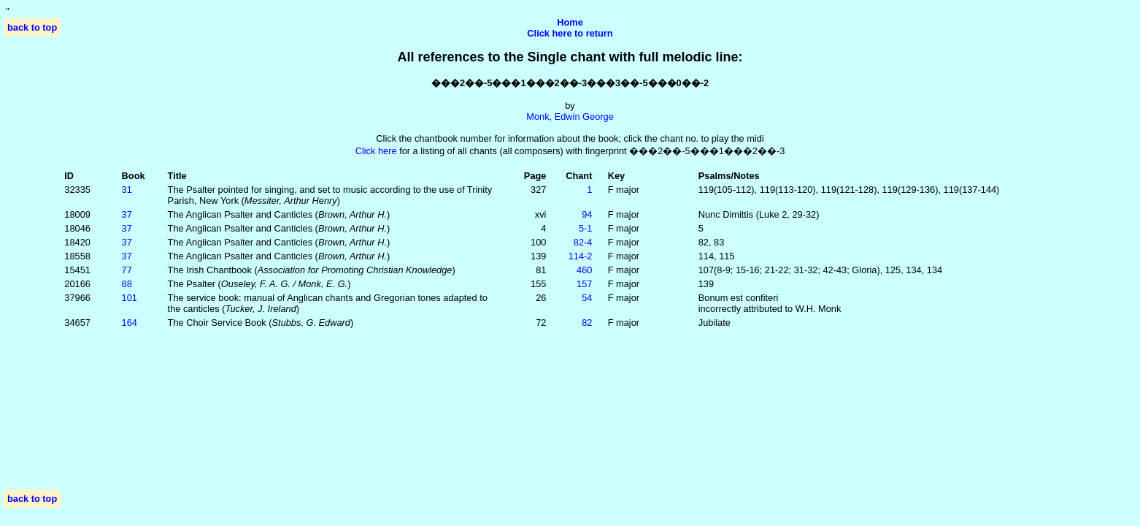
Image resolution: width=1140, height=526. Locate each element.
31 (127, 189)
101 (129, 297)
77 (127, 269)
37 (127, 214)
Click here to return (569, 33)
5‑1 (586, 228)
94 (587, 214)
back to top (32, 27)
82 (587, 322)
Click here (376, 150)
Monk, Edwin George (570, 116)
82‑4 (583, 242)
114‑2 (581, 256)
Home (570, 22)
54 (587, 297)
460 (584, 269)
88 (127, 283)
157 (584, 283)
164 (129, 322)
